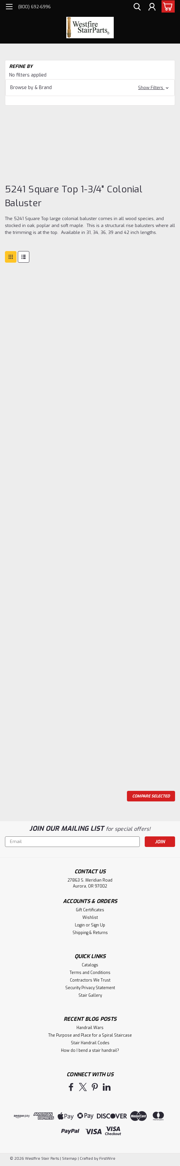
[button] (90, 87)
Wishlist (90, 917)
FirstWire (106, 1158)
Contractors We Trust (90, 980)
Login (80, 925)
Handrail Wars (90, 1027)
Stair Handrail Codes (90, 1043)
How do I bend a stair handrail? (90, 1050)
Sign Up (98, 925)
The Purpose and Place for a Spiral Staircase (90, 1035)
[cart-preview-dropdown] (166, 6)
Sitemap (69, 1158)
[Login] (152, 7)
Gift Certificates (90, 910)
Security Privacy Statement (90, 987)
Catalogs (90, 965)
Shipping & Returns (90, 932)
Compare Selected (151, 796)
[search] (137, 7)
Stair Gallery (90, 995)
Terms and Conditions (90, 972)
